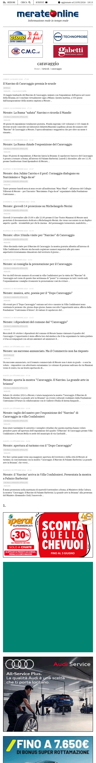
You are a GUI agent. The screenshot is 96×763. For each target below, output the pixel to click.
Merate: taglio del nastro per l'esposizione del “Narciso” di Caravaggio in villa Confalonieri (40, 414)
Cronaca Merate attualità (16, 117)
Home (37, 69)
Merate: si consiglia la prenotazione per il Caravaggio (37, 264)
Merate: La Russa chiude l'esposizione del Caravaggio (37, 144)
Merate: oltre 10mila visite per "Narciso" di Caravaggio (38, 235)
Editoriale (9, 355)
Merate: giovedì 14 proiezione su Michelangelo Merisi (37, 206)
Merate (7, 91)
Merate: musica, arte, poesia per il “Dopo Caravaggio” (38, 293)
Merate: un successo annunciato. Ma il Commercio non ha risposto (45, 351)
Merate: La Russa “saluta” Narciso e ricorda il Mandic (37, 112)
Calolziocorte (19, 91)
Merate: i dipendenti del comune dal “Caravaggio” (35, 322)
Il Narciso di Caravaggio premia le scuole (29, 83)
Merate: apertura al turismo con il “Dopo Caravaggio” (37, 445)
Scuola (7, 88)
